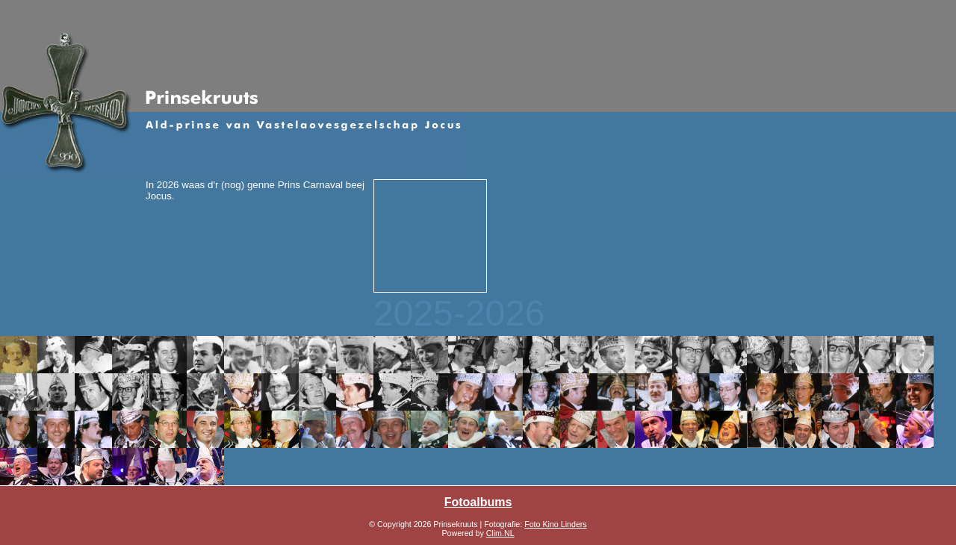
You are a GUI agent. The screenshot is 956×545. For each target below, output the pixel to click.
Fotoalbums (478, 502)
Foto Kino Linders (555, 524)
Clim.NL (500, 533)
